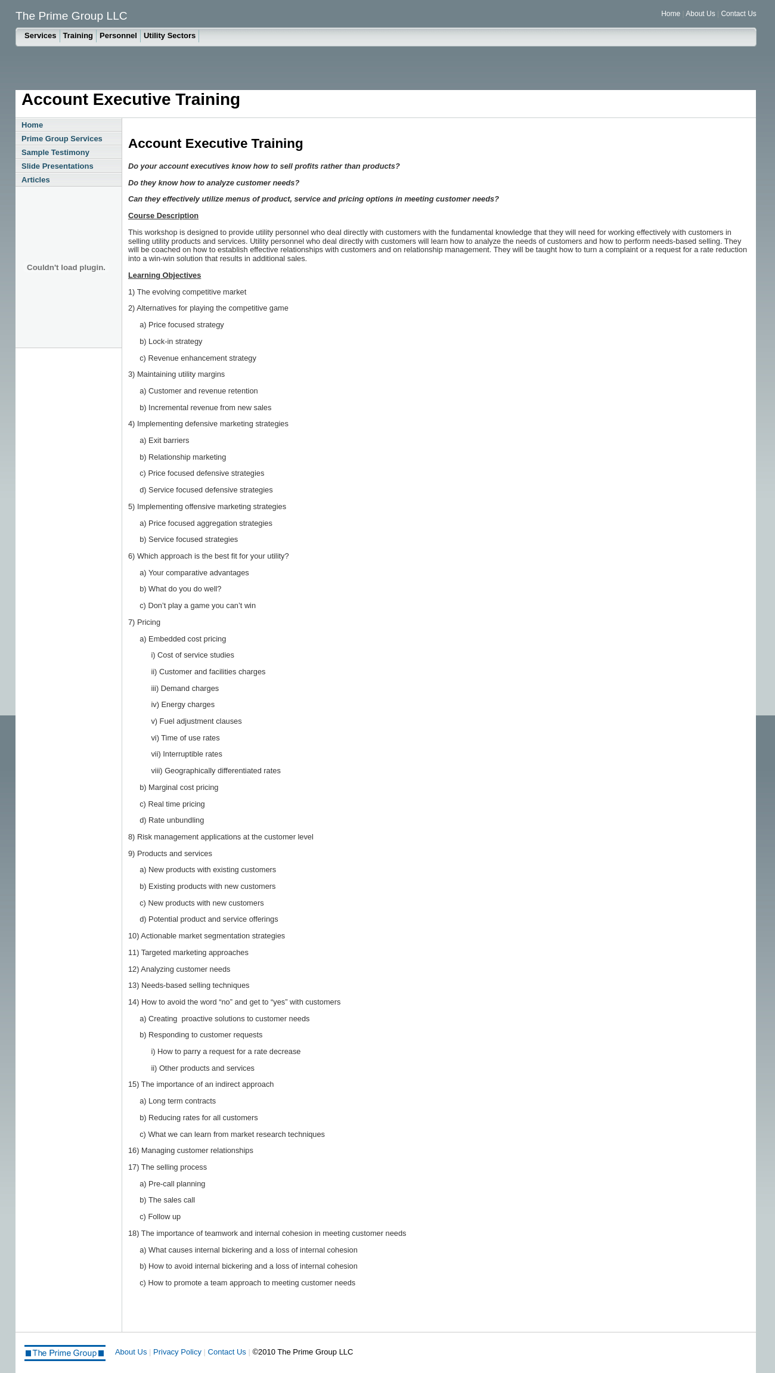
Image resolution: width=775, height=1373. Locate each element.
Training (78, 35)
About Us (701, 14)
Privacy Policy (177, 1351)
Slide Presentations (57, 166)
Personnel (118, 35)
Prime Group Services (62, 138)
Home (670, 14)
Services (40, 35)
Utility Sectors (170, 35)
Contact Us (738, 14)
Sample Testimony (55, 152)
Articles (35, 179)
